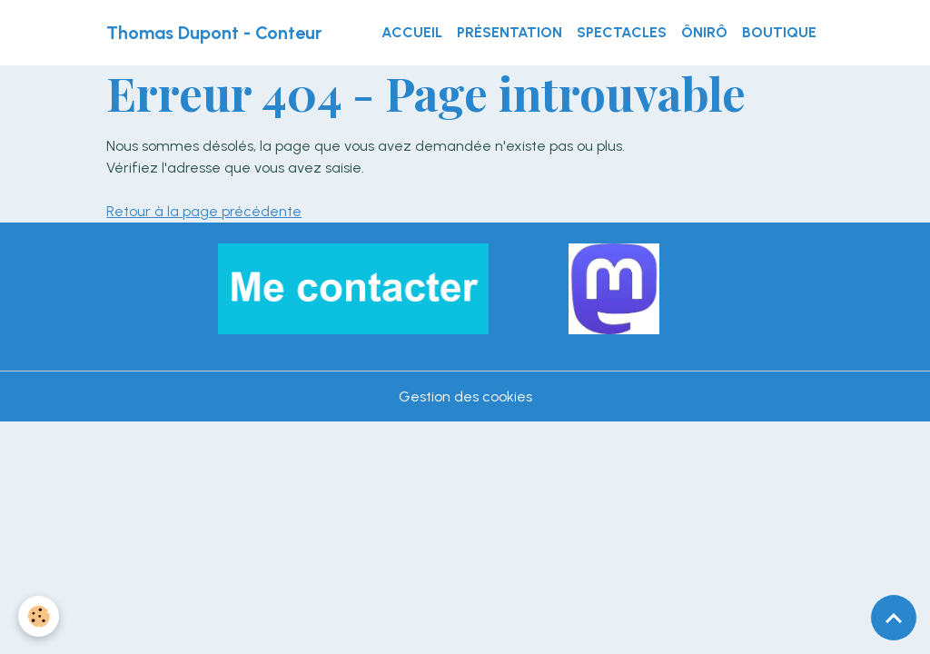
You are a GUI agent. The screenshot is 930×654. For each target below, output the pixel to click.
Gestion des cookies (465, 396)
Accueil (411, 32)
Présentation (509, 32)
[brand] (214, 32)
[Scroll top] (893, 617)
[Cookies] (38, 616)
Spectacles (622, 32)
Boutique (779, 32)
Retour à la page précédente (204, 211)
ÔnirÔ (704, 32)
